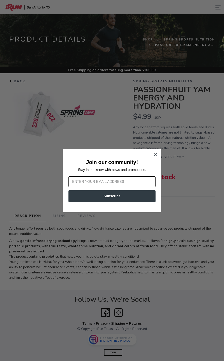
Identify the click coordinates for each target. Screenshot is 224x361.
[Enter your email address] (112, 181)
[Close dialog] (155, 154)
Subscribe (111, 196)
